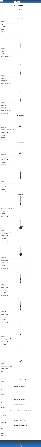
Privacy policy (18, 441)
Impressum (24, 441)
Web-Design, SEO (21, 446)
